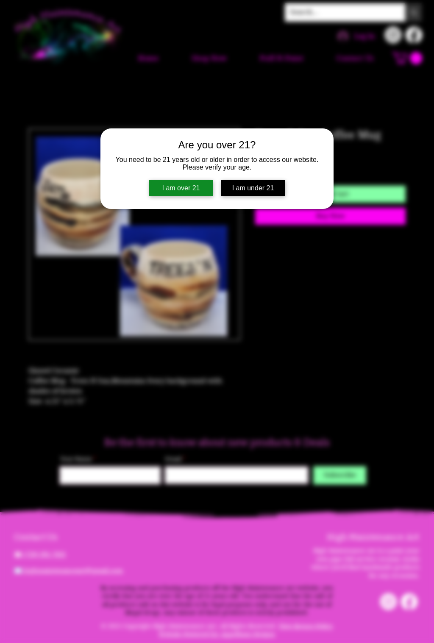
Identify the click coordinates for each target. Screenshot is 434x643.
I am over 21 (181, 188)
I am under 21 (253, 188)
